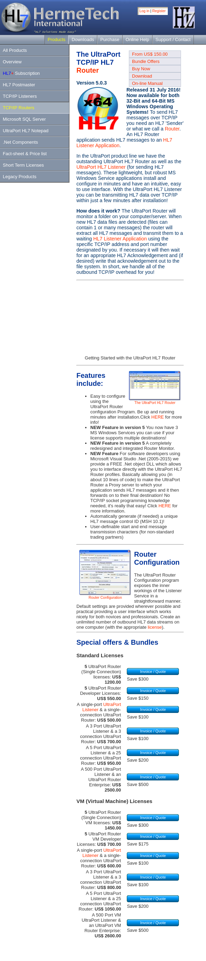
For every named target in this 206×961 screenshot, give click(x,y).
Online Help (137, 39)
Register (159, 11)
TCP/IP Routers (18, 107)
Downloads (83, 39)
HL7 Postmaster (19, 84)
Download (142, 76)
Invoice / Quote (153, 671)
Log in (144, 11)
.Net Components (20, 142)
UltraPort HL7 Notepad (26, 130)
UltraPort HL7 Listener (100, 167)
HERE (157, 417)
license (155, 627)
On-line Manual (147, 83)
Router (87, 70)
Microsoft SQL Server (24, 119)
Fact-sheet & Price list (25, 153)
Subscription (21, 73)
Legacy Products (19, 176)
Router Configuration (105, 596)
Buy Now (141, 68)
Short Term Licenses (23, 165)
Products (56, 39)
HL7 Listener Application (120, 238)
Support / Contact (173, 39)
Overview (12, 61)
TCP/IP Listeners (20, 96)
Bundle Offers (145, 61)
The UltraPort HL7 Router (155, 401)
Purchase (110, 39)
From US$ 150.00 (150, 54)
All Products (15, 50)
